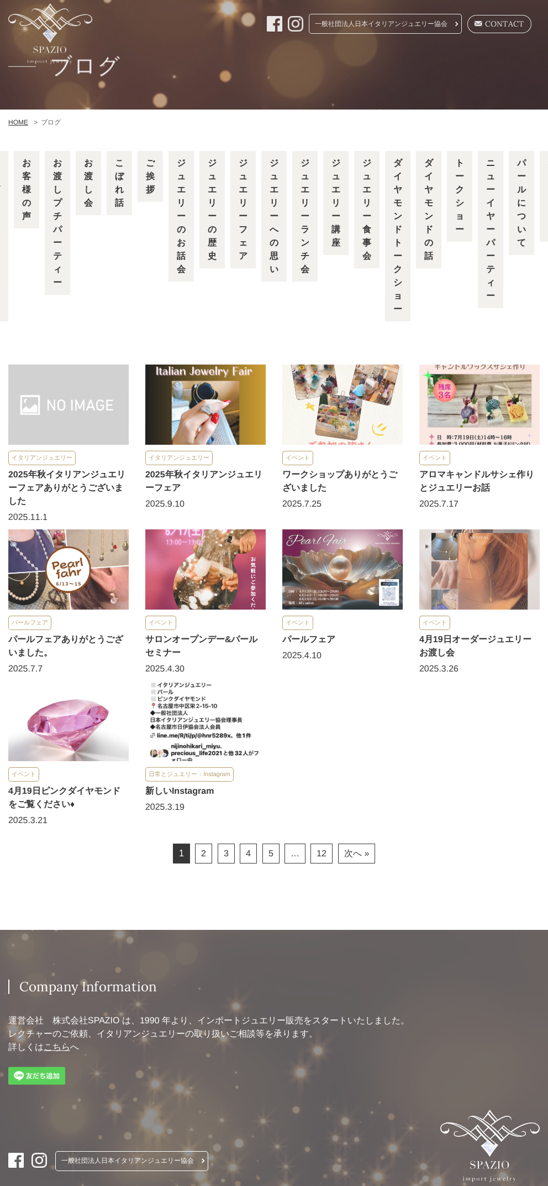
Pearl (365, 127)
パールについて (521, 202)
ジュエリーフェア (243, 209)
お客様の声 (26, 189)
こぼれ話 (119, 182)
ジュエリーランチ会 (305, 216)
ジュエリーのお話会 (181, 216)
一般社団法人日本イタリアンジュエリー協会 (381, 24)
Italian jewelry (145, 127)
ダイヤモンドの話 (428, 209)
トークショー (459, 196)
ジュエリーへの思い (274, 216)
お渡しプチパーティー (57, 222)
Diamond (411, 127)
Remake (208, 127)
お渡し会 (88, 182)
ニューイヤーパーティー (490, 229)
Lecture (320, 127)
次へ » (356, 852)
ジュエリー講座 (335, 202)
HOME (84, 127)
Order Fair (264, 127)
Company (467, 127)
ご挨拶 (150, 176)
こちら (57, 1045)
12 (321, 852)
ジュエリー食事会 (366, 209)
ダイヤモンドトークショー (397, 236)
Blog (513, 127)
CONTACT (499, 24)
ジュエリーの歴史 (212, 209)
